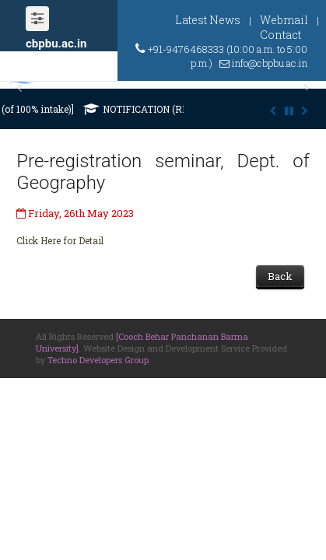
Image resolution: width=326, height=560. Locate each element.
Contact (280, 34)
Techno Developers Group (98, 360)
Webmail (284, 19)
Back (280, 276)
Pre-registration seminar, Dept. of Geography (162, 172)
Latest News (207, 19)
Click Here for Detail (59, 240)
